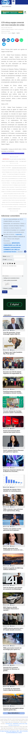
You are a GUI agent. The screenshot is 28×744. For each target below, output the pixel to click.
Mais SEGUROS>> (14, 713)
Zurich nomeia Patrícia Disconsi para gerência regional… (13, 451)
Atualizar (15, 286)
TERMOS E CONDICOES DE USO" (14, 208)
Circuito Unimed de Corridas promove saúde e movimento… (13, 411)
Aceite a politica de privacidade (10, 280)
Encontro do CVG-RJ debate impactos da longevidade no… (13, 372)
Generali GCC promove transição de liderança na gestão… (11, 669)
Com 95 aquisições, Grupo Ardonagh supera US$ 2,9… (12, 333)
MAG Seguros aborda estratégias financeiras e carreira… (11, 608)
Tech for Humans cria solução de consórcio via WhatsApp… (12, 588)
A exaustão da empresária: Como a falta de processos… (12, 689)
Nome (6, 256)
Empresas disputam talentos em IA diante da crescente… (13, 470)
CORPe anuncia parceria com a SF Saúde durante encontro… (13, 629)
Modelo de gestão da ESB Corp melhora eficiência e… (13, 568)
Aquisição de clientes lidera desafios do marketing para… (12, 490)
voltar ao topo (23, 213)
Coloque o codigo (7, 288)
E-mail (8, 259)
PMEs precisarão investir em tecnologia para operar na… (12, 648)
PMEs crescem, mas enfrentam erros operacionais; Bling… (13, 509)
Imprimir (18, 33)
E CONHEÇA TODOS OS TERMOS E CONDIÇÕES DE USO (14, 236)
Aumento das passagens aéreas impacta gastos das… (13, 709)
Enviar (4, 291)
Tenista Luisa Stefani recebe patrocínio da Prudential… (12, 529)
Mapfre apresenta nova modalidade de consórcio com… (13, 549)
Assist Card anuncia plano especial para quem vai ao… (12, 431)
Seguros (13, 33)
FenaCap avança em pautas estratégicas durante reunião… (13, 392)
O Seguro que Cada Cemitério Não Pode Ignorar (12, 353)
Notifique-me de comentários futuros (11, 278)
